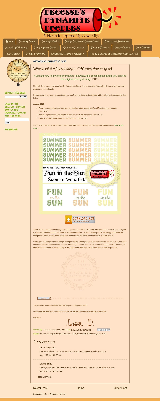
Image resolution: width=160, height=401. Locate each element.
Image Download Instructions (82, 41)
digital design (55, 334)
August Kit (44, 334)
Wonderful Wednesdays (87, 334)
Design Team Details (45, 47)
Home (9, 41)
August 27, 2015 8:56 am (50, 355)
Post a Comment (44, 377)
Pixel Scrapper (112, 230)
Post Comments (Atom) (55, 394)
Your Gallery (12, 53)
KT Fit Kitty (44, 348)
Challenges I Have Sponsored (67, 53)
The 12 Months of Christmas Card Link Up (114, 53)
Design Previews (35, 53)
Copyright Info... (50, 41)
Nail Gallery (143, 47)
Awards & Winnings (16, 47)
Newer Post (40, 387)
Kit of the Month (69, 334)
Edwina (42, 364)
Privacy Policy (27, 41)
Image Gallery (122, 47)
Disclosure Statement (117, 41)
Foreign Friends (100, 47)
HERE (94, 79)
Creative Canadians (74, 47)
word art (102, 334)
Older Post (120, 387)
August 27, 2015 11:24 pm (50, 371)
